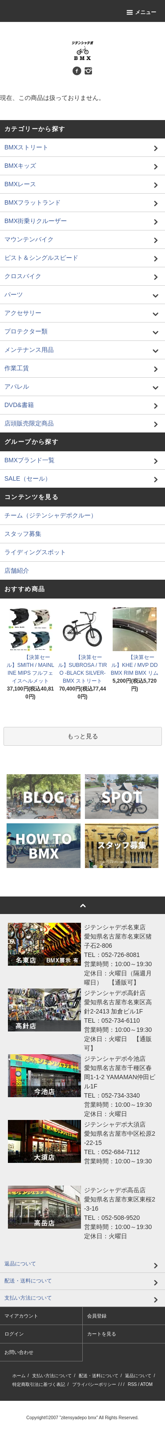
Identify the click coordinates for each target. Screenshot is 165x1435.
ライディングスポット (35, 552)
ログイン (14, 1333)
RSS (132, 1384)
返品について (138, 1375)
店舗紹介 (16, 570)
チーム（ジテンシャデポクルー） (50, 515)
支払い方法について (52, 1375)
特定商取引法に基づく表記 (38, 1384)
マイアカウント (21, 1315)
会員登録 (96, 1315)
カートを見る (101, 1333)
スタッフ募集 (22, 533)
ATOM (146, 1384)
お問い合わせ (18, 1352)
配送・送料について (98, 1375)
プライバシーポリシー (94, 1384)
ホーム (19, 1375)
